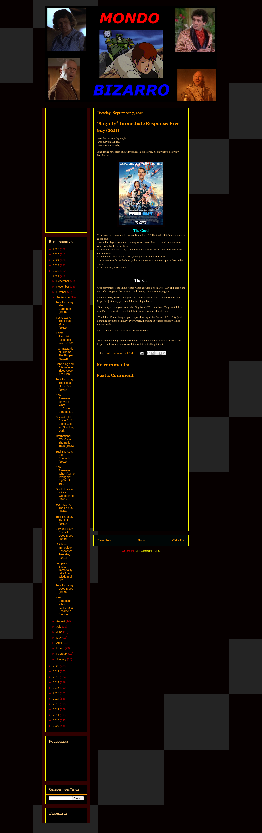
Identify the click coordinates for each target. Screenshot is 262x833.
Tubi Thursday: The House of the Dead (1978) (65, 384)
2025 (56, 254)
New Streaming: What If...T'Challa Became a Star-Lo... (64, 606)
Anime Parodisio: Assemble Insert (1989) (65, 338)
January (61, 659)
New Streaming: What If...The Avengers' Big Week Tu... (65, 475)
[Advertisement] (140, 500)
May (59, 637)
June (59, 632)
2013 (56, 704)
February (62, 653)
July (59, 626)
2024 (56, 260)
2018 (56, 677)
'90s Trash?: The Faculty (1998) (64, 508)
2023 (56, 265)
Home (141, 540)
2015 (56, 693)
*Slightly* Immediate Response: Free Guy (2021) (64, 551)
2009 (56, 725)
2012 (56, 709)
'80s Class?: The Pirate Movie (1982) (64, 322)
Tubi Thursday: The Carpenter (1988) (65, 307)
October (61, 292)
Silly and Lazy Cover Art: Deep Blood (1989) (64, 533)
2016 (56, 687)
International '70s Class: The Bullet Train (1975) (65, 441)
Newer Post (104, 540)
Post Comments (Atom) (148, 550)
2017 (56, 682)
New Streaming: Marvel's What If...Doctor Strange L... (64, 403)
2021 (56, 276)
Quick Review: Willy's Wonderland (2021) (65, 494)
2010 (56, 720)
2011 (56, 715)
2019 (56, 671)
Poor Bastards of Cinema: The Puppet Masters (64, 353)
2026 (56, 249)
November (63, 286)
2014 (56, 698)
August (61, 621)
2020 (56, 666)
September (63, 297)
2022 (56, 270)
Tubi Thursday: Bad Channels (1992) (65, 456)
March (60, 648)
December (63, 281)
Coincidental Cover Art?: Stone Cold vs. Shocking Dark (65, 424)
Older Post (178, 540)
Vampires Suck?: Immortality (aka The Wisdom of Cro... (64, 572)
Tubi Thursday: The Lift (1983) (65, 520)
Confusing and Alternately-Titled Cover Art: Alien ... (65, 369)
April (59, 642)
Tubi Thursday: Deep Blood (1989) (65, 589)
